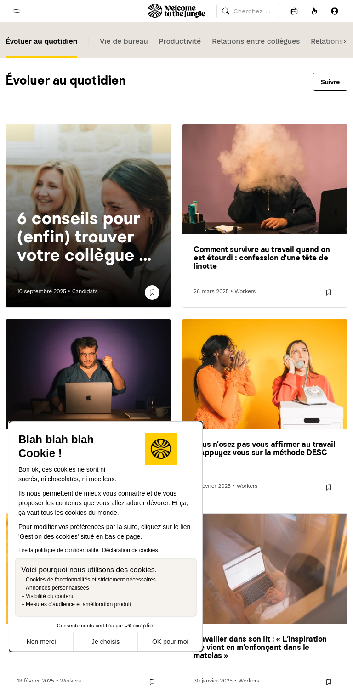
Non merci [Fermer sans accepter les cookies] (41, 641)
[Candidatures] (294, 10)
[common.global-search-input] (247, 11)
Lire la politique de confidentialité (58, 550)
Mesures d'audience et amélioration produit (78, 604)
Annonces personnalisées (57, 588)
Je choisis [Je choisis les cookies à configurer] (105, 641)
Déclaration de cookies (130, 550)
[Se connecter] (334, 10)
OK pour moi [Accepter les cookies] (170, 641)
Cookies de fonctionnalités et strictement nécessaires (91, 579)
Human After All (176, 229)
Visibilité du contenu (50, 596)
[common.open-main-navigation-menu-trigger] (16, 11)
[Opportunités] (314, 10)
